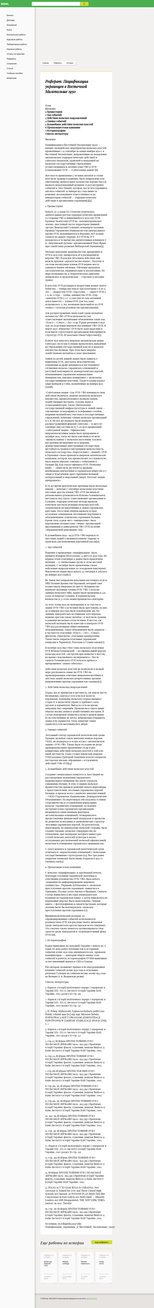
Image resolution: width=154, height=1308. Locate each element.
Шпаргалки (11, 78)
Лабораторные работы (17, 44)
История (70, 63)
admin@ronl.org (92, 1298)
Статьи (10, 68)
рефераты (58, 63)
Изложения (12, 25)
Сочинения (12, 64)
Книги (9, 30)
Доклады (11, 20)
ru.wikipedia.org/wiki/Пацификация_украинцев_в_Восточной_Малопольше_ (77, 1225)
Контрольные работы (16, 35)
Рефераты (11, 59)
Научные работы (14, 49)
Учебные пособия (14, 73)
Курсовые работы (14, 39)
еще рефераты (101, 1242)
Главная (45, 63)
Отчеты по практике (16, 54)
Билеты (10, 15)
